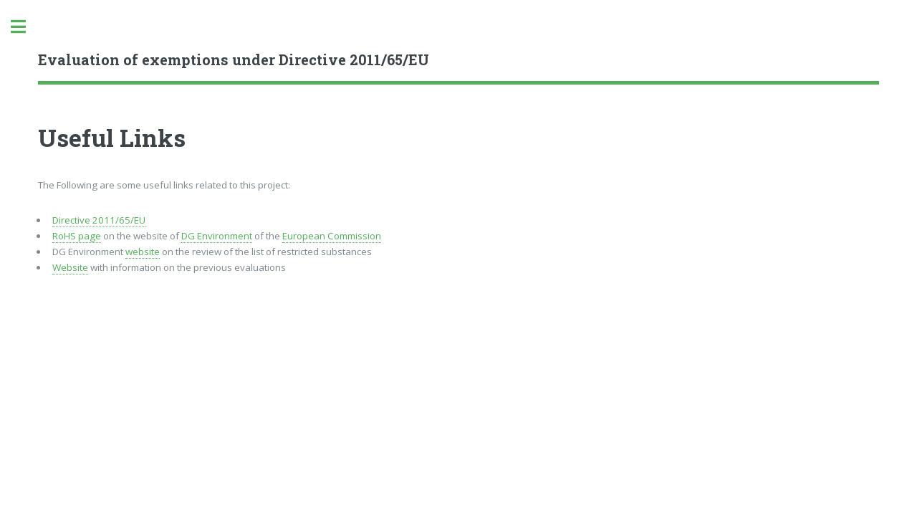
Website (70, 267)
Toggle (26, 27)
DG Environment (216, 235)
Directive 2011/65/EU (98, 220)
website (142, 251)
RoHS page (76, 235)
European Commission (331, 235)
